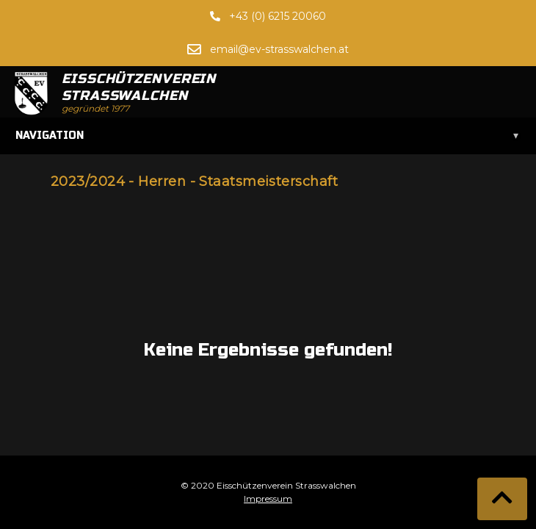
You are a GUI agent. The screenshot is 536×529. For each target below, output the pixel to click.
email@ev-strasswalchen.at (279, 49)
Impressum (268, 498)
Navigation (268, 136)
